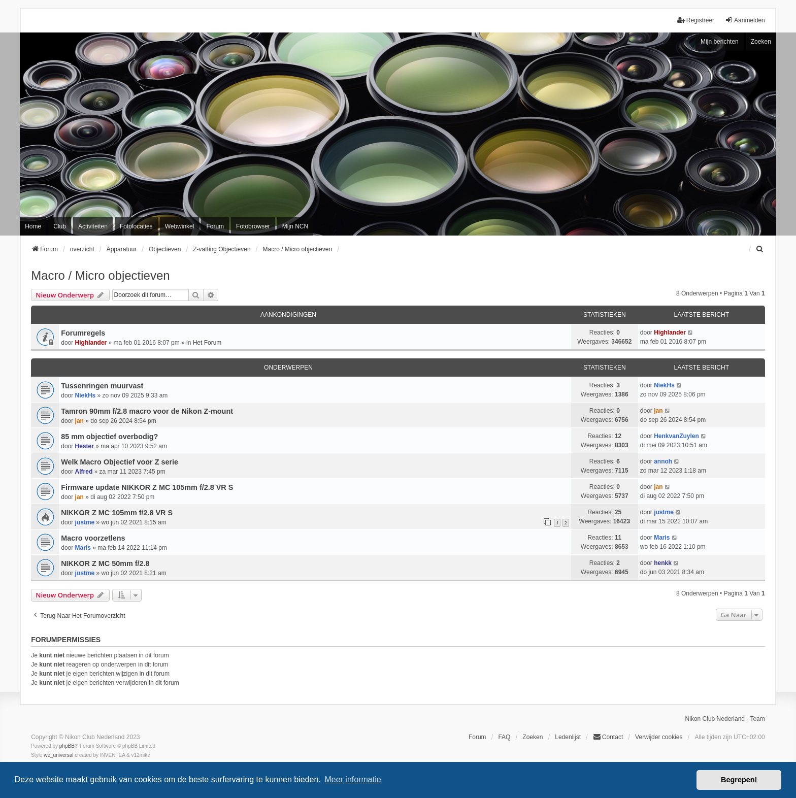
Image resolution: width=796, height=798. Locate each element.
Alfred (84, 471)
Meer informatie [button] (352, 779)
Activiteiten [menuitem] (93, 226)
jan (79, 420)
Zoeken (761, 41)
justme (85, 522)
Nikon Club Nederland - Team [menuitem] (725, 718)
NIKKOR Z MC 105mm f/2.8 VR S (117, 513)
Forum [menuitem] (215, 226)
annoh (663, 461)
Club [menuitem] (59, 226)
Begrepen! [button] (739, 780)
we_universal (58, 755)
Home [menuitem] (33, 226)
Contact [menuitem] (608, 737)
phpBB (67, 746)
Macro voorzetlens (93, 538)
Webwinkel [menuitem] (179, 226)
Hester (84, 446)
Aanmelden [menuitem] (745, 20)
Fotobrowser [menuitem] (253, 226)
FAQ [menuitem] (504, 737)
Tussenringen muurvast (102, 386)
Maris (83, 547)
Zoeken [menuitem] (532, 737)
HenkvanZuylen (676, 436)
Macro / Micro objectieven (100, 275)
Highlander (91, 342)
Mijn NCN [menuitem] (295, 226)
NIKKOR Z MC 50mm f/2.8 (105, 563)
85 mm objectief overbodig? (109, 437)
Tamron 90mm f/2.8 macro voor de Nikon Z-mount (147, 411)
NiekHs (85, 395)
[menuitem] (760, 249)
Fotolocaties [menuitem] (136, 226)
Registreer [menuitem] (695, 20)
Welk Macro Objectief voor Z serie (119, 462)
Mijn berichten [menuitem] (720, 41)
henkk (663, 563)
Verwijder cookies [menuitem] (658, 737)
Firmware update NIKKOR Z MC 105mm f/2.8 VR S (147, 487)
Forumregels (83, 333)
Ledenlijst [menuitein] (568, 737)
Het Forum (207, 342)
